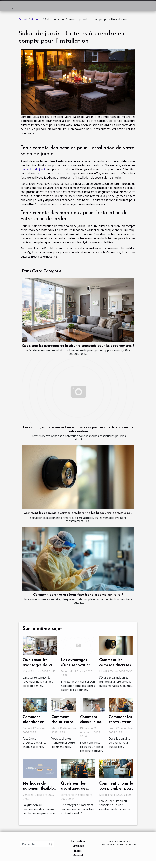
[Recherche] (37, 844)
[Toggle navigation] (9, 6)
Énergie (78, 851)
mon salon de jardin (33, 169)
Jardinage (78, 846)
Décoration (78, 841)
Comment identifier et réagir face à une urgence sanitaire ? (78, 594)
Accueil (23, 19)
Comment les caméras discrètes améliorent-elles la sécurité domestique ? (78, 513)
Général (36, 19)
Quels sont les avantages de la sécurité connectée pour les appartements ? (78, 346)
